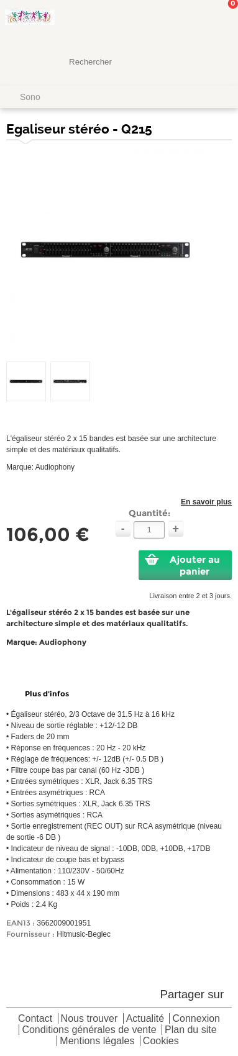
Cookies (161, 1041)
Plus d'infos (47, 693)
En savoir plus (206, 502)
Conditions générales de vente (89, 1030)
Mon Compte (182, 21)
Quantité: (149, 513)
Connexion (196, 1019)
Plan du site (191, 1030)
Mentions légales (97, 1041)
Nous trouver (89, 1019)
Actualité (145, 1019)
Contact (35, 1019)
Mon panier (218, 21)
